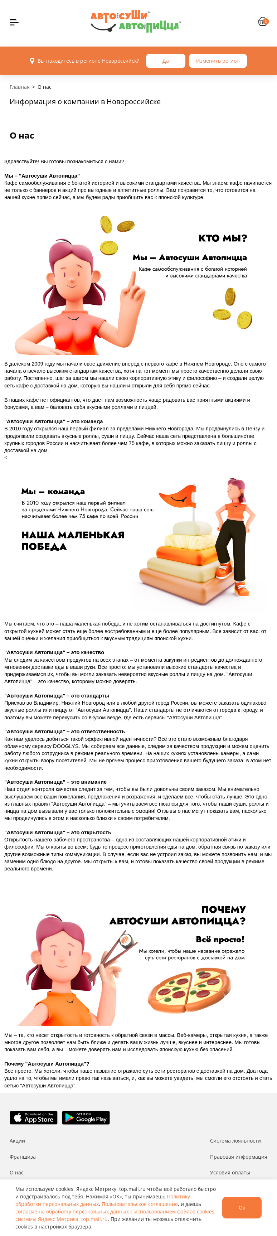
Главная (20, 86)
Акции (17, 1140)
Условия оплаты (230, 1172)
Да (165, 60)
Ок (242, 1207)
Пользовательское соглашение (140, 1204)
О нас (17, 1172)
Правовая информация (238, 1156)
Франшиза (23, 1156)
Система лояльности (235, 1140)
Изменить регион (218, 60)
